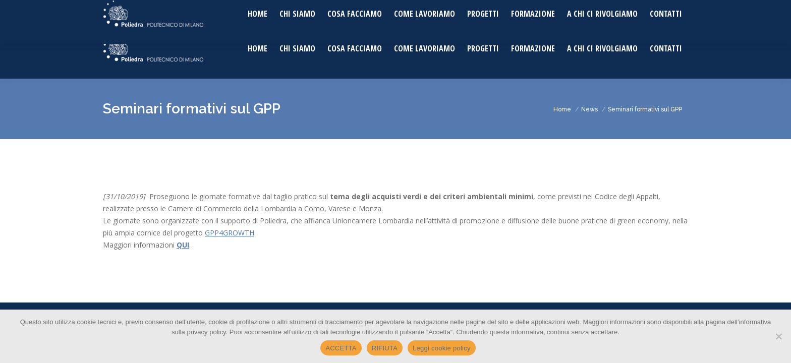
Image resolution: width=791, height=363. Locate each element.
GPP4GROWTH (229, 232)
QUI (183, 245)
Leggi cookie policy (442, 348)
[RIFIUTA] (778, 336)
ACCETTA (340, 348)
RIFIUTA (385, 348)
